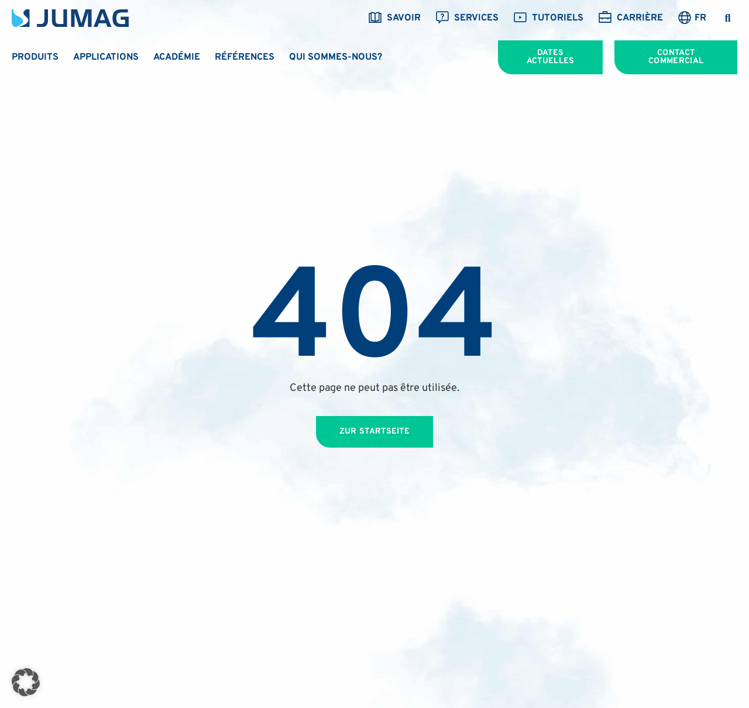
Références (244, 57)
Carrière (630, 18)
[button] (727, 18)
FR (700, 18)
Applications (106, 57)
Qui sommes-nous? (335, 57)
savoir (394, 18)
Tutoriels (548, 18)
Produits (35, 57)
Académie (176, 57)
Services (467, 18)
